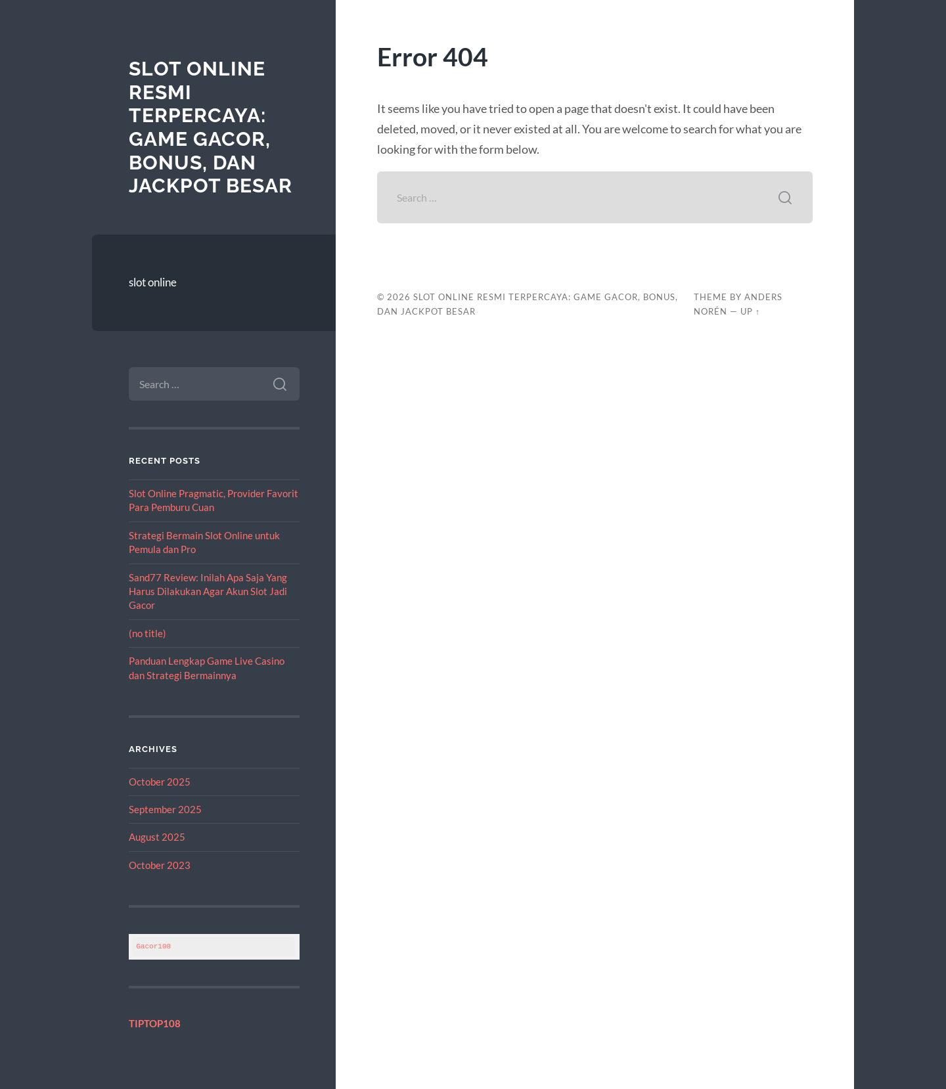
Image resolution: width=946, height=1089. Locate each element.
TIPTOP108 (155, 1023)
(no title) (147, 633)
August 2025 (157, 837)
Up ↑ (750, 311)
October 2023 (160, 865)
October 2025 (160, 782)
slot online (153, 282)
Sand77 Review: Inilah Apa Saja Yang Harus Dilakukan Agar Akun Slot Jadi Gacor (208, 591)
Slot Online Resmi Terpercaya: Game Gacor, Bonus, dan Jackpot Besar (210, 127)
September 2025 (165, 809)
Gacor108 (153, 946)
